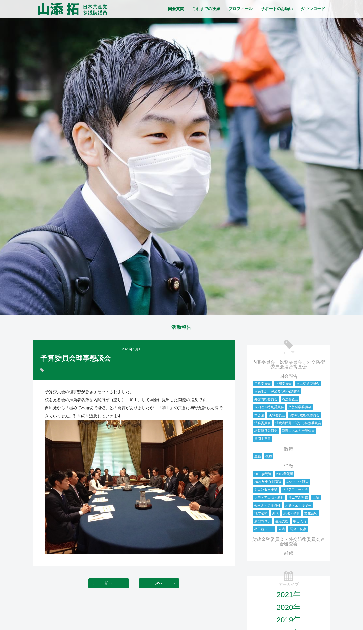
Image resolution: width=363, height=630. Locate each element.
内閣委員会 (283, 385)
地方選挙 (260, 515)
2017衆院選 (284, 475)
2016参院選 (262, 475)
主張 (257, 458)
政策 (288, 450)
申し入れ (299, 523)
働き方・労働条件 (267, 507)
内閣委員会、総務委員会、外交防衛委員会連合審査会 (288, 366)
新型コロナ (262, 523)
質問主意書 (262, 440)
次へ (159, 585)
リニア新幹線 (298, 499)
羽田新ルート (264, 530)
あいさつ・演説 (297, 483)
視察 (268, 458)
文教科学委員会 (299, 409)
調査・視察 (298, 530)
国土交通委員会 (307, 385)
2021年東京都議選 (267, 483)
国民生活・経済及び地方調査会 (277, 393)
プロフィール (240, 9)
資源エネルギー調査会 (298, 432)
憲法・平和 (291, 515)
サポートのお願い (277, 9)
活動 (288, 467)
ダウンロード (313, 9)
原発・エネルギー (298, 507)
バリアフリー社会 (295, 491)
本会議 (259, 417)
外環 (275, 515)
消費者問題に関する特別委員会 (298, 424)
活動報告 (181, 328)
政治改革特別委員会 (269, 409)
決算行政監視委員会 (304, 417)
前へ (109, 585)
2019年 (288, 621)
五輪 (316, 499)
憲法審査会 (290, 401)
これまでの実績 (206, 9)
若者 (282, 530)
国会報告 (289, 377)
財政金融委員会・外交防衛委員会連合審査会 (288, 543)
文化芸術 (310, 515)
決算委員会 (277, 417)
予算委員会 (262, 385)
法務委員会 (262, 424)
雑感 (288, 554)
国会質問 (176, 9)
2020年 (288, 609)
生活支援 (281, 523)
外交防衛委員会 (265, 401)
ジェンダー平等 (265, 491)
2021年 (288, 596)
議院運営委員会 (265, 432)
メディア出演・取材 (269, 499)
